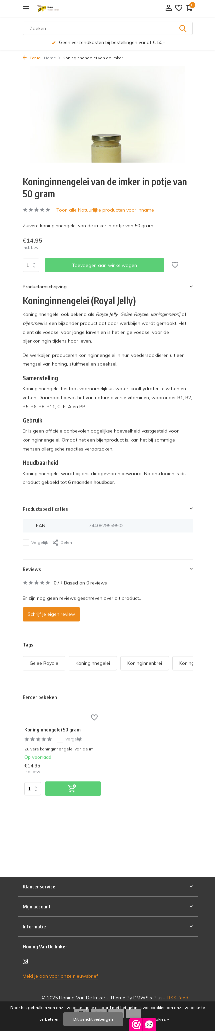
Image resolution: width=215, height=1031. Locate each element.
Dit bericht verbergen (93, 1019)
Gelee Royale (44, 663)
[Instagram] (25, 962)
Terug (32, 57)
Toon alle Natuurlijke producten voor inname (105, 210)
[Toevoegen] (73, 788)
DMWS (141, 998)
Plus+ (160, 998)
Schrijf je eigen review (51, 614)
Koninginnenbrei (144, 663)
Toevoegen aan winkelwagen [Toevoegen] (104, 265)
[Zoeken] (108, 28)
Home (52, 57)
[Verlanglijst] (178, 8)
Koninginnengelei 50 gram (52, 729)
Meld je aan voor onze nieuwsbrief (60, 976)
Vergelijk (35, 542)
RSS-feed (177, 998)
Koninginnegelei (93, 663)
